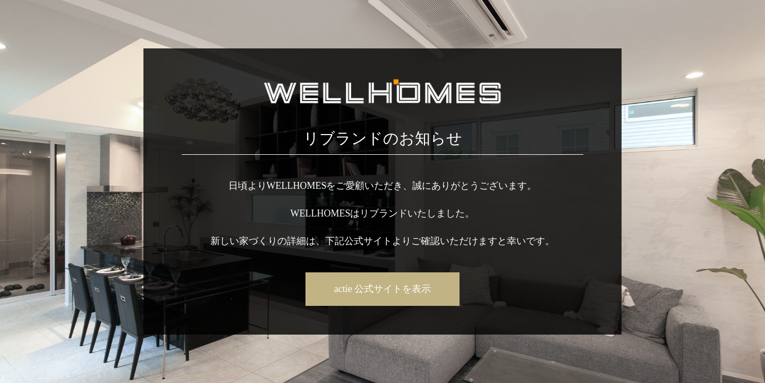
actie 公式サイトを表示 (382, 289)
